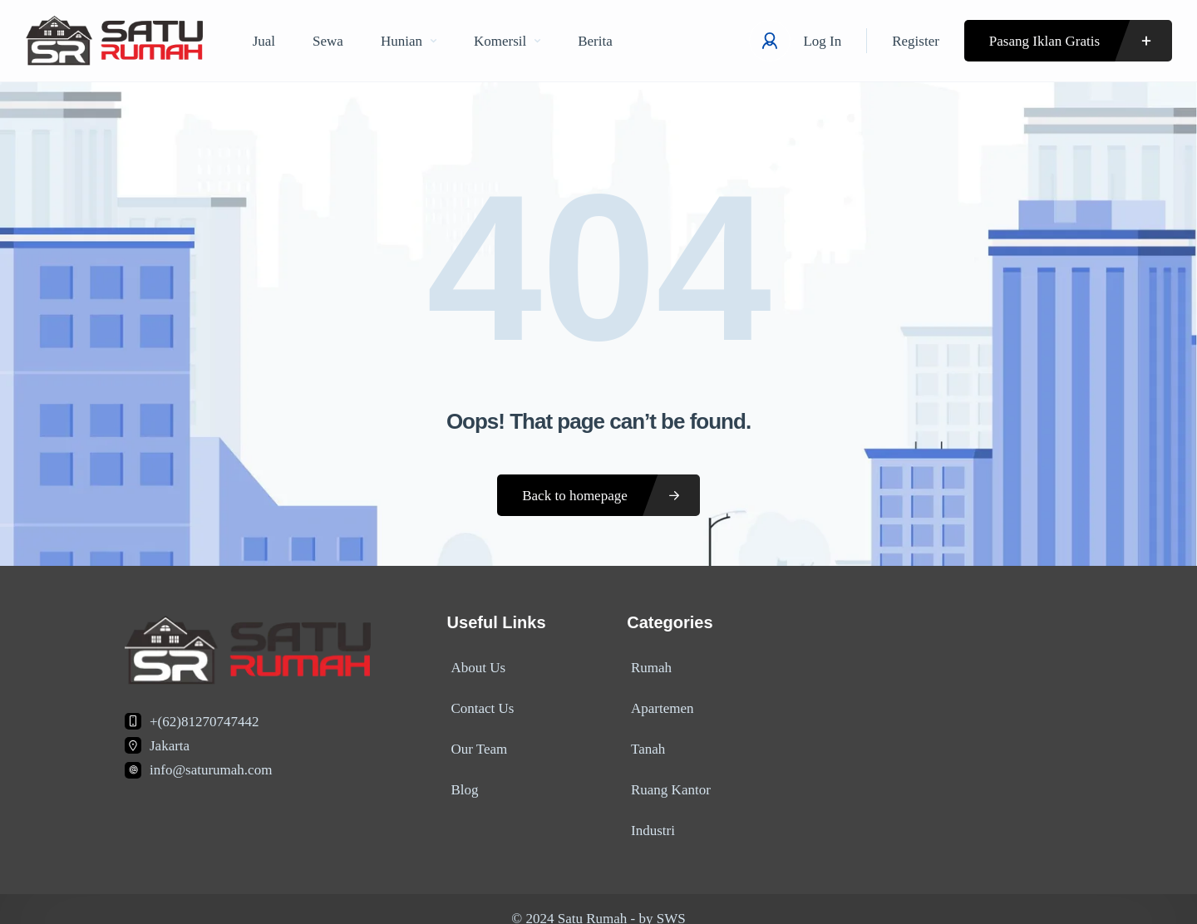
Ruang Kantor (667, 776)
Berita (595, 41)
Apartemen (658, 702)
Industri (649, 812)
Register (915, 41)
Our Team (475, 739)
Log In (822, 41)
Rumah (647, 666)
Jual (264, 41)
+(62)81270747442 (204, 722)
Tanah (644, 739)
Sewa (328, 41)
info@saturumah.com (211, 770)
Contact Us (478, 702)
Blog (461, 776)
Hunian (408, 41)
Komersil (507, 41)
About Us (474, 666)
